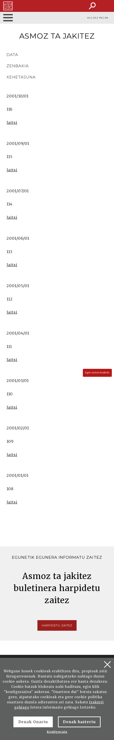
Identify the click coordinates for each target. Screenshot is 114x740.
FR (100, 18)
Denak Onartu (33, 722)
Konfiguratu (57, 732)
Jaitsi (11, 122)
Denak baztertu (79, 722)
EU (89, 18)
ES (94, 18)
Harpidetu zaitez (57, 625)
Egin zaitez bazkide (97, 372)
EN (106, 18)
